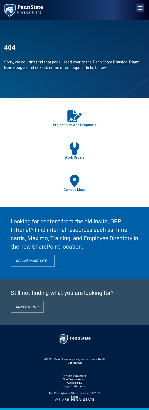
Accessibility (74, 382)
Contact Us (26, 307)
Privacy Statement (74, 375)
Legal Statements (75, 386)
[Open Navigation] (140, 8)
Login (74, 396)
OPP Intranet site (31, 261)
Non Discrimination (74, 379)
